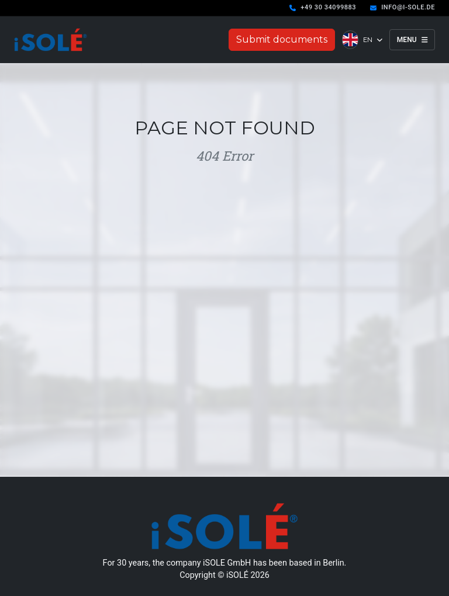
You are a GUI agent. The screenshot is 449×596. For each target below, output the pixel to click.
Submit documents (281, 39)
